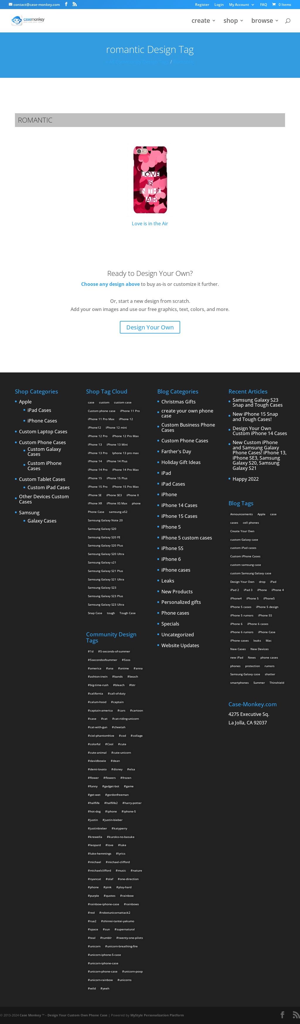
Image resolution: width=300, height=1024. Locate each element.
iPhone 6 (171, 559)
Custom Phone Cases (42, 442)
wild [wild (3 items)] (93, 988)
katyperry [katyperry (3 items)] (120, 828)
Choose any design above (110, 284)
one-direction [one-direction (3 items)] (129, 879)
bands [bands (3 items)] (118, 676)
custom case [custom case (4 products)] (123, 402)
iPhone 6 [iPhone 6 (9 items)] (236, 624)
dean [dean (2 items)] (116, 761)
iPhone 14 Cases (179, 505)
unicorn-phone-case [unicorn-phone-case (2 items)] (103, 971)
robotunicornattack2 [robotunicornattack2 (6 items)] (115, 912)
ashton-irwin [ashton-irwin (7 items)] (99, 676)
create (201, 21)
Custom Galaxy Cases (44, 452)
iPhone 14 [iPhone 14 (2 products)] (95, 461)
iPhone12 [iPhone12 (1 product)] (94, 427)
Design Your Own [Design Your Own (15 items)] (242, 582)
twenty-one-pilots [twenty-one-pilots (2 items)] (130, 938)
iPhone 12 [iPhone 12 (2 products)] (126, 419)
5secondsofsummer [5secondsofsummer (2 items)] (103, 660)
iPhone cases (175, 570)
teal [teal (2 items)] (93, 938)
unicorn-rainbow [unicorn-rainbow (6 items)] (101, 980)
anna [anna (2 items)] (139, 668)
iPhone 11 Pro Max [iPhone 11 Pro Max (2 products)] (101, 419)
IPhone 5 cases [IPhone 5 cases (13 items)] (240, 607)
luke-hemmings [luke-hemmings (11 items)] (100, 853)
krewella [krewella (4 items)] (96, 837)
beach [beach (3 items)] (133, 676)
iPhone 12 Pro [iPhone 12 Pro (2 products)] (98, 436)
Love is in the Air (150, 185)
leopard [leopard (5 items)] (95, 845)
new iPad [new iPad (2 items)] (236, 657)
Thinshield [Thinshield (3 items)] (277, 683)
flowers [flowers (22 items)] (110, 778)
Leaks (167, 581)
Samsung (29, 513)
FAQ (263, 5)
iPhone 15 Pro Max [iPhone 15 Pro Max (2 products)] (125, 486)
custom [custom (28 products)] (104, 402)
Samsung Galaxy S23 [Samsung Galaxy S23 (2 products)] (102, 587)
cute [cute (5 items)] (123, 744)
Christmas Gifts (178, 402)
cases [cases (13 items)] (234, 522)
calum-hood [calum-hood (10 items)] (98, 702)
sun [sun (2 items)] (107, 929)
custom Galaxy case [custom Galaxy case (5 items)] (244, 539)
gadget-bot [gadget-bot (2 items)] (111, 786)
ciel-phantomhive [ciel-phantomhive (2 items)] (102, 735)
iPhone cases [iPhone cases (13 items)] (239, 640)
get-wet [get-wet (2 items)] (95, 795)
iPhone (169, 494)
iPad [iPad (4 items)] (273, 582)
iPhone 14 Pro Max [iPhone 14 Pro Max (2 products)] (125, 470)
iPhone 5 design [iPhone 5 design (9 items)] (267, 607)
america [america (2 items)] (95, 668)
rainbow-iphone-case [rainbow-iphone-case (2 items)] (104, 904)
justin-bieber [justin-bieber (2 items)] (113, 820)
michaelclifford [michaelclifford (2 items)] (100, 870)
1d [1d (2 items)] (91, 651)
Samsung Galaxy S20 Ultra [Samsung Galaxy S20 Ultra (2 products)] (106, 554)
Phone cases (175, 613)
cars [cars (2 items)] (122, 710)
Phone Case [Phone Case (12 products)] (96, 512)
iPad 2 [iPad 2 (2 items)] (234, 590)
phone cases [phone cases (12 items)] (269, 657)
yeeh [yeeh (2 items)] (106, 988)
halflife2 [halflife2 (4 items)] (112, 803)
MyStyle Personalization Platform (157, 1015)
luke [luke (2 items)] (123, 845)
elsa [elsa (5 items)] (132, 769)
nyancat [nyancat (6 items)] (95, 879)
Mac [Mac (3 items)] (269, 640)
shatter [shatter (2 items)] (270, 674)
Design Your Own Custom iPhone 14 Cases (260, 431)
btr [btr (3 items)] (133, 685)
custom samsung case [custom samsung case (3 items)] (245, 565)
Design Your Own (150, 327)
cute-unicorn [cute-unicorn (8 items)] (122, 752)
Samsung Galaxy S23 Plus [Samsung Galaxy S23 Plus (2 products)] (105, 596)
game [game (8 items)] (130, 786)
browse (262, 21)
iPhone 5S (172, 548)
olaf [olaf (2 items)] (110, 879)
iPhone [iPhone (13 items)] (262, 590)
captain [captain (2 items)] (118, 702)
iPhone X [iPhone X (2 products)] (133, 495)
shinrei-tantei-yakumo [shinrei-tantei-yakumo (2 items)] (118, 921)
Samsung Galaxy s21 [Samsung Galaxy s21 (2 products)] (102, 562)
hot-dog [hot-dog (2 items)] (95, 811)
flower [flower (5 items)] (94, 778)
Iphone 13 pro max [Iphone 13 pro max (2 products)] (125, 453)
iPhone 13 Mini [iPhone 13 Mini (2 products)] (117, 444)
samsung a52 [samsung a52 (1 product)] (118, 512)
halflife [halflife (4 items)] (95, 803)
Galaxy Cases (42, 521)
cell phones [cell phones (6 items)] (251, 522)
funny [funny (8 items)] (94, 786)
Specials (170, 624)
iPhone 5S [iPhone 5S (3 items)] (265, 615)
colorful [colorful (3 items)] (95, 744)
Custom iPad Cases (49, 487)
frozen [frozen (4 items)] (126, 778)
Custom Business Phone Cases (188, 427)
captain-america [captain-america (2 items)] (101, 710)
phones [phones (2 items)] (235, 666)
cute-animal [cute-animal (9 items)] (98, 752)
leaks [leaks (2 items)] (257, 640)
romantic (183, 62)
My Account (239, 5)
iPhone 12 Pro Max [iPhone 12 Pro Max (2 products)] (125, 436)
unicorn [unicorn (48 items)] (95, 946)
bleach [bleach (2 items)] (120, 685)
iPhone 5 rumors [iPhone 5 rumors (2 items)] (241, 615)
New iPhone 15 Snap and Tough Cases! (255, 417)
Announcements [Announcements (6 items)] (241, 514)
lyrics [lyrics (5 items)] (121, 853)
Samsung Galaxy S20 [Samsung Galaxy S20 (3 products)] (102, 529)
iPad (166, 473)
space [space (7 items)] (94, 929)
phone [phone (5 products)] (136, 503)
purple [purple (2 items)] (94, 896)
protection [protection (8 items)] (252, 666)
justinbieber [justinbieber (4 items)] (98, 828)
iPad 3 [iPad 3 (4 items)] (248, 590)
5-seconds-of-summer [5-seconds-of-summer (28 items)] (115, 651)
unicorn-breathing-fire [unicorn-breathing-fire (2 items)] (122, 946)
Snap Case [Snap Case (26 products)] (95, 613)
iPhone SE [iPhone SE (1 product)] (95, 495)
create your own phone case (187, 413)
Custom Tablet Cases (42, 479)
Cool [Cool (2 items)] (110, 744)
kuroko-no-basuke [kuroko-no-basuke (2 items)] (121, 837)
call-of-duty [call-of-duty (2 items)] (117, 693)
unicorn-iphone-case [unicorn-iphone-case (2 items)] (104, 963)
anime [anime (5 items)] (124, 668)
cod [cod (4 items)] (123, 735)
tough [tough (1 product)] (111, 613)
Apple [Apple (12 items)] (261, 514)
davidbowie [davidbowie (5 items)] (98, 761)
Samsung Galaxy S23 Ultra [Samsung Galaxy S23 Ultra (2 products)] (106, 604)
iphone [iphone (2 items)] (112, 811)
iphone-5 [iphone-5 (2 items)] (130, 811)
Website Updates (180, 645)
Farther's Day (176, 451)
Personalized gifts (181, 602)
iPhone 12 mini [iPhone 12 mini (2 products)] (116, 427)
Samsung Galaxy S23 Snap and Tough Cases (258, 403)
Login (219, 5)
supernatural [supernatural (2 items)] (126, 929)
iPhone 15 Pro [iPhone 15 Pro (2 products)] (98, 486)
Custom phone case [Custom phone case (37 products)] (101, 411)
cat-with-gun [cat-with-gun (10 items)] (98, 727)
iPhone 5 (171, 527)
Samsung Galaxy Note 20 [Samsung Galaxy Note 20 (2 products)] (105, 520)
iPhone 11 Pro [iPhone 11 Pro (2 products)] (130, 411)
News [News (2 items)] (252, 657)
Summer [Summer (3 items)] (259, 683)
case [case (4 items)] (93, 719)
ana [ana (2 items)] (110, 668)
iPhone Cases (42, 421)
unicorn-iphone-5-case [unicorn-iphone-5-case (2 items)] (105, 955)
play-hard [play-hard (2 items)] (125, 887)
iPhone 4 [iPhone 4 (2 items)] (278, 590)
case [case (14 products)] (91, 402)
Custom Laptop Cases (43, 431)
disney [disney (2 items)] (117, 769)
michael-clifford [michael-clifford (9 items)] (119, 862)
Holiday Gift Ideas (181, 462)
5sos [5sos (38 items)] (127, 660)
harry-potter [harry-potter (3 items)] (133, 803)
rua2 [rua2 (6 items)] (93, 921)
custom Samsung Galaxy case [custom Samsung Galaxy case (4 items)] (250, 573)
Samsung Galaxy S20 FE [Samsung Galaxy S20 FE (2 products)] (104, 537)
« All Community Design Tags (137, 62)
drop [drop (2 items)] (262, 582)
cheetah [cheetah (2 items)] (119, 727)
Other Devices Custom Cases (44, 499)
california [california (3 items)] (96, 693)
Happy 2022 (246, 479)
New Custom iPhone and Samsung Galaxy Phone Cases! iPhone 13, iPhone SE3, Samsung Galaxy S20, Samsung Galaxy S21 (260, 455)
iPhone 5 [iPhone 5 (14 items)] (252, 598)
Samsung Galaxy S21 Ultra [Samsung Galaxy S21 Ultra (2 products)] (106, 579)
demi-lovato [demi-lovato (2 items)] (98, 769)
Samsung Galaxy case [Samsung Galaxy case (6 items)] (245, 674)
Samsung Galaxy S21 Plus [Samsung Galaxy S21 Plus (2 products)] (105, 571)
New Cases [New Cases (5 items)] (238, 649)
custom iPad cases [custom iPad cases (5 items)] (243, 548)
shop (231, 21)
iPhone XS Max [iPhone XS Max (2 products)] (117, 503)
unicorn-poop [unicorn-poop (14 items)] (133, 971)
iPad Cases (39, 410)
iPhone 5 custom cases (186, 538)
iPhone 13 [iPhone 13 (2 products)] (95, 444)
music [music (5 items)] (122, 870)
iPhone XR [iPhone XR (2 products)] (95, 503)
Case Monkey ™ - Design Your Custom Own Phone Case (64, 1015)
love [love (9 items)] (110, 845)
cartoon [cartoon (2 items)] (137, 710)
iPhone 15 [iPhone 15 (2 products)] (95, 478)
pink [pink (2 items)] (108, 887)
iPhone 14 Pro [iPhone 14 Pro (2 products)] (98, 470)
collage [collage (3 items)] (138, 735)
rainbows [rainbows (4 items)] (132, 904)
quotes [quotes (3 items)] (110, 896)
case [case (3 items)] (273, 514)
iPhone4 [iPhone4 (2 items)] (236, 598)
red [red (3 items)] (92, 912)
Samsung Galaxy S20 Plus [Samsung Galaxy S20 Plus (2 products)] (105, 545)
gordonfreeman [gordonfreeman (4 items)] (118, 795)
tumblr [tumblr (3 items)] (107, 938)
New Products (177, 592)
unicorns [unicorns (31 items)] (126, 980)
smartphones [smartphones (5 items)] (239, 683)
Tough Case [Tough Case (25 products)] (128, 613)
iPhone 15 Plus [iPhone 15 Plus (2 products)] (117, 478)
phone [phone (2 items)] (94, 887)
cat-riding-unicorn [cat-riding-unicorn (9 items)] (126, 719)
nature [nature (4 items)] (137, 870)
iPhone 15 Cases (179, 516)
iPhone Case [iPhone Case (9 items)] (266, 632)
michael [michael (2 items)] (95, 862)
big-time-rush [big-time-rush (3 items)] (99, 685)
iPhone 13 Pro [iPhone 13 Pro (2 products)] (98, 453)
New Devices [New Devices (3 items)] (259, 649)
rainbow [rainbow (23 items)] (128, 896)
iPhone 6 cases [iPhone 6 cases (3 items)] (257, 624)
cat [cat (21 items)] (105, 719)
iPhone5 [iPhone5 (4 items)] (269, 598)
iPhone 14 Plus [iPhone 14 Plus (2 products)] (117, 461)
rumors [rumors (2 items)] (270, 666)
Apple (25, 402)
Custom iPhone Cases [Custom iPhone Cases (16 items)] (245, 556)
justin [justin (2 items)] (94, 820)
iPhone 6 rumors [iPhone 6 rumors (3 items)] (241, 632)
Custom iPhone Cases (45, 466)
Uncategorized (177, 635)
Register (202, 5)
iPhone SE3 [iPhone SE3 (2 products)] (114, 495)
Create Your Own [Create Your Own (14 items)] (242, 531)
